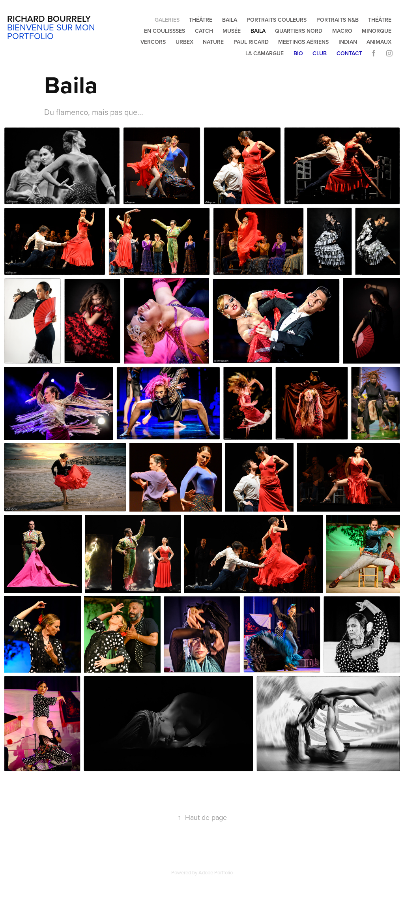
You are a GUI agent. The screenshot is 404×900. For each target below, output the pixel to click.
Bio (298, 53)
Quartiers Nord (298, 31)
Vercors (153, 42)
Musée (232, 31)
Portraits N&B (337, 20)
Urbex (184, 42)
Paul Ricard (251, 42)
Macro (342, 31)
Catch (204, 31)
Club (319, 53)
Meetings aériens (303, 42)
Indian (348, 42)
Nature (213, 42)
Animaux (379, 42)
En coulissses (164, 31)
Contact (349, 53)
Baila (229, 20)
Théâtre (200, 20)
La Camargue (264, 53)
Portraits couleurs (277, 20)
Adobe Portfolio (215, 872)
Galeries (167, 20)
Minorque (376, 31)
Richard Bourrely (49, 18)
